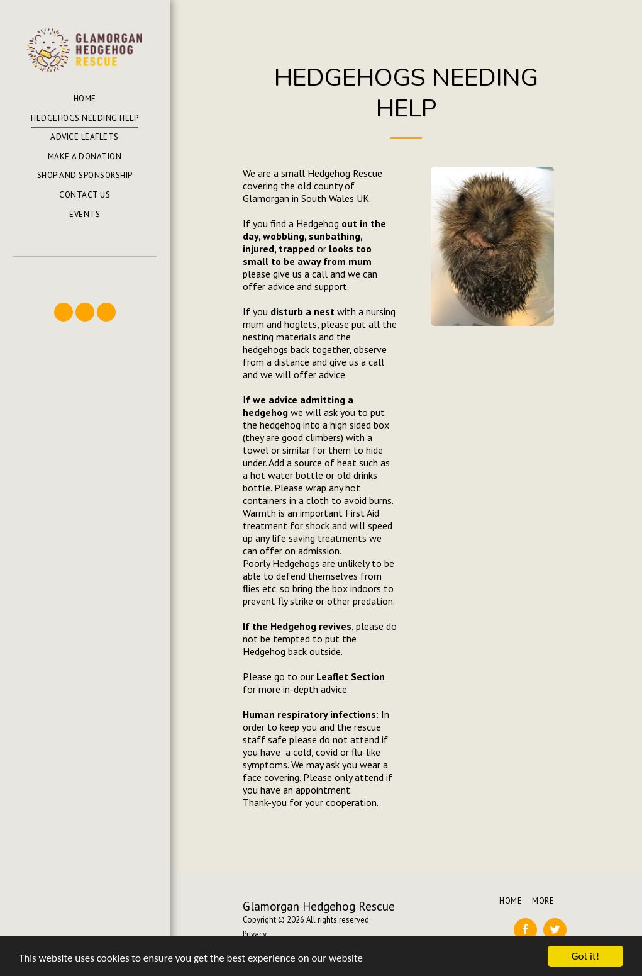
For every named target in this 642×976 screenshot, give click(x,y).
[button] (84, 275)
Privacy (255, 934)
